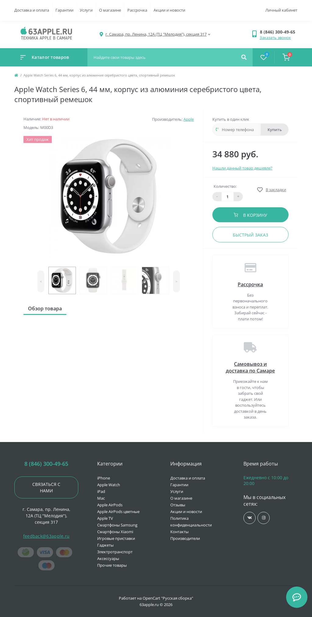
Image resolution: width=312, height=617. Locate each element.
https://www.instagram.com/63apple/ (263, 518)
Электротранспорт (115, 552)
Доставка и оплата (31, 10)
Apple (188, 119)
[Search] (244, 57)
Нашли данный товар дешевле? (242, 168)
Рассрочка (137, 10)
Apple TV (105, 518)
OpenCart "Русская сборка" (168, 598)
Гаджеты (105, 545)
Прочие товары (112, 565)
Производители (185, 538)
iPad (101, 491)
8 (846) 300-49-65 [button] (46, 463)
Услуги (86, 10)
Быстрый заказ (250, 235)
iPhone (103, 478)
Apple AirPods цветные (118, 511)
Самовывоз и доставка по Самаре (250, 367)
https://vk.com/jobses (249, 518)
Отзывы (177, 505)
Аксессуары (108, 558)
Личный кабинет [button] (281, 10)
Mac (101, 498)
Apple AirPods (109, 505)
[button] (279, 32)
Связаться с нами (46, 487)
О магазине (110, 10)
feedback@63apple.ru (46, 536)
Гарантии (64, 10)
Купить (275, 129)
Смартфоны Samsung (117, 525)
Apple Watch (108, 484)
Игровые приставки (116, 538)
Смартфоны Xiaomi (115, 531)
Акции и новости (169, 10)
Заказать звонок (275, 37)
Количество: (225, 186)
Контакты (179, 531)
